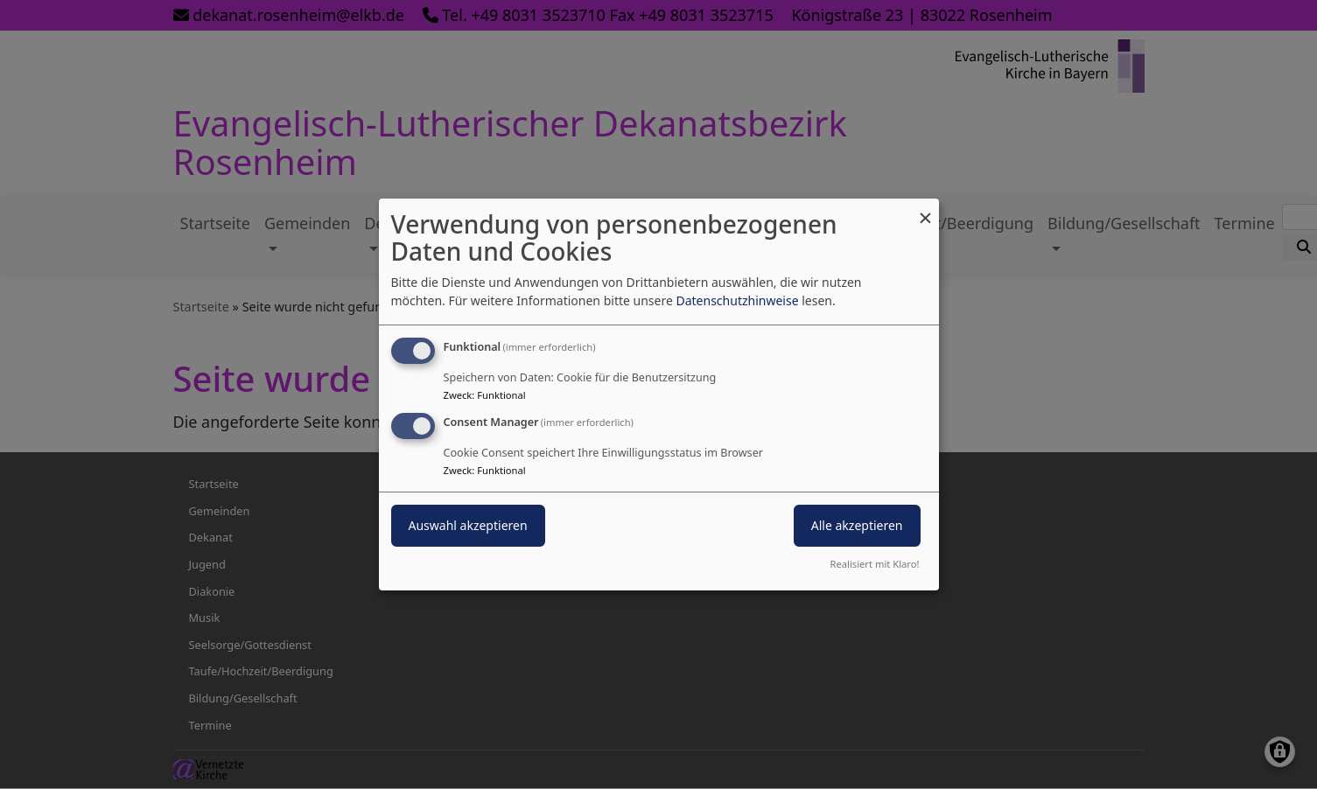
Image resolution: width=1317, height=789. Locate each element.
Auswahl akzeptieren (468, 525)
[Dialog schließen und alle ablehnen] (926, 209)
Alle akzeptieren (857, 525)
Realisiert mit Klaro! (875, 563)
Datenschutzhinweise (737, 300)
